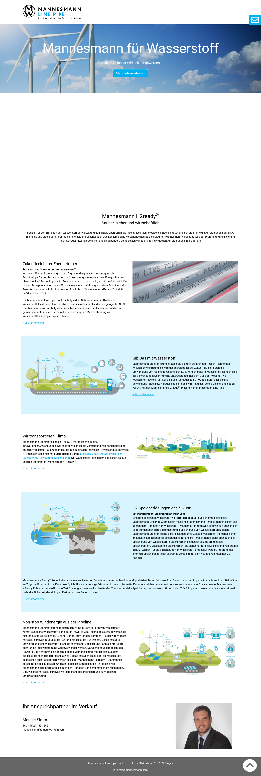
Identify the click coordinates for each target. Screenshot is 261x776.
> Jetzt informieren (34, 322)
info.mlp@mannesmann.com (130, 770)
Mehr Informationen (130, 73)
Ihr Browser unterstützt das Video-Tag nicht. (130, 155)
